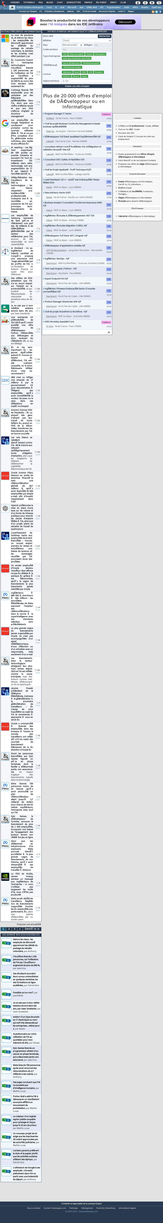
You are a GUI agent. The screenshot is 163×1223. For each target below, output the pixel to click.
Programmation (114, 7)
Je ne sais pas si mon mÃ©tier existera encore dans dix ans (22, 316)
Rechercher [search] (104, 42)
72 (38, 914)
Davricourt (51, 270)
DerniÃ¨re (32, 935)
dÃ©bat (155, 132)
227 (37, 200)
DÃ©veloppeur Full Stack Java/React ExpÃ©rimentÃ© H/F (72, 143)
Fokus (49, 217)
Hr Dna (49, 333)
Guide (148, 132)
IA (56, 7)
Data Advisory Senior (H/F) (57, 199)
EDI (101, 7)
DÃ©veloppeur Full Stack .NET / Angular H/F (65, 242)
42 (38, 492)
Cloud (49, 7)
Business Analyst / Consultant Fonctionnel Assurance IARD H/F (72, 211)
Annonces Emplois (107, 11)
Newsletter (73, 2)
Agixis (49, 194)
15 (38, 523)
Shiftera (50, 125)
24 (38, 614)
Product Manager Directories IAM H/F (62, 308)
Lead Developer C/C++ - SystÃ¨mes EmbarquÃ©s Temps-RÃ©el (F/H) (71, 188)
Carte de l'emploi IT (126, 143)
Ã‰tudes (101, 2)
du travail (125, 194)
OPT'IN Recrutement (56, 257)
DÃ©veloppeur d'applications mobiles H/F (64, 252)
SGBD (126, 7)
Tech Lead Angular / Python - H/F (60, 275)
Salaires (70, 11)
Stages (131, 11)
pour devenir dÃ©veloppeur (135, 208)
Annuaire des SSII (126, 139)
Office (135, 7)
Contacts (152, 167)
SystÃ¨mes (156, 7)
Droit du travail (89, 11)
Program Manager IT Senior (57, 120)
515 (37, 295)
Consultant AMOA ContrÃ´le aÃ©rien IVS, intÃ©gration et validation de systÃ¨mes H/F (72, 155)
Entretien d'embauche (54, 11)
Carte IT (121, 11)
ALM (62, 7)
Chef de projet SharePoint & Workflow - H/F (65, 318)
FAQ (40, 2)
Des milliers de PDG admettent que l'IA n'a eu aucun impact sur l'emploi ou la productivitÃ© (21, 297)
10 (38, 772)
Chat (60, 2)
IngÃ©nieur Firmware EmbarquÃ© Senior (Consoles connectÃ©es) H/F (69, 297)
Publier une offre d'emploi (77, 92)
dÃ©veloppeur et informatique (135, 188)
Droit (113, 2)
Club (123, 2)
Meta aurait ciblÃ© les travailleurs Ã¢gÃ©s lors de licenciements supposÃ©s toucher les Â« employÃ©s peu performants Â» (22, 916)
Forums (15, 2)
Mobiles (144, 7)
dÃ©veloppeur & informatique (135, 204)
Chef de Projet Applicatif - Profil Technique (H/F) (67, 176)
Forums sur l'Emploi (28, 11)
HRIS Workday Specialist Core (58, 328)
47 (38, 397)
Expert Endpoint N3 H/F (55, 285)
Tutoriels (29, 2)
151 (37, 166)
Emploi (88, 2)
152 (37, 366)
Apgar (49, 204)
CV (40, 11)
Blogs (49, 2)
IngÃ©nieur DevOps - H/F (56, 265)
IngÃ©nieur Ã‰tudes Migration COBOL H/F (65, 232)
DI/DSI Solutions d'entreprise (30, 7)
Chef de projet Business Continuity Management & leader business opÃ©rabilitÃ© (71, 132)
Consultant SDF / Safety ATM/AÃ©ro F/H (63, 166)
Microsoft (72, 7)
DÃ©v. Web (92, 7)
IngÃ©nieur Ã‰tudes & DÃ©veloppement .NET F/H (68, 222)
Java (81, 7)
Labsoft (50, 148)
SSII (78, 11)
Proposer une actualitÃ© (29, 931)
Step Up (50, 138)
